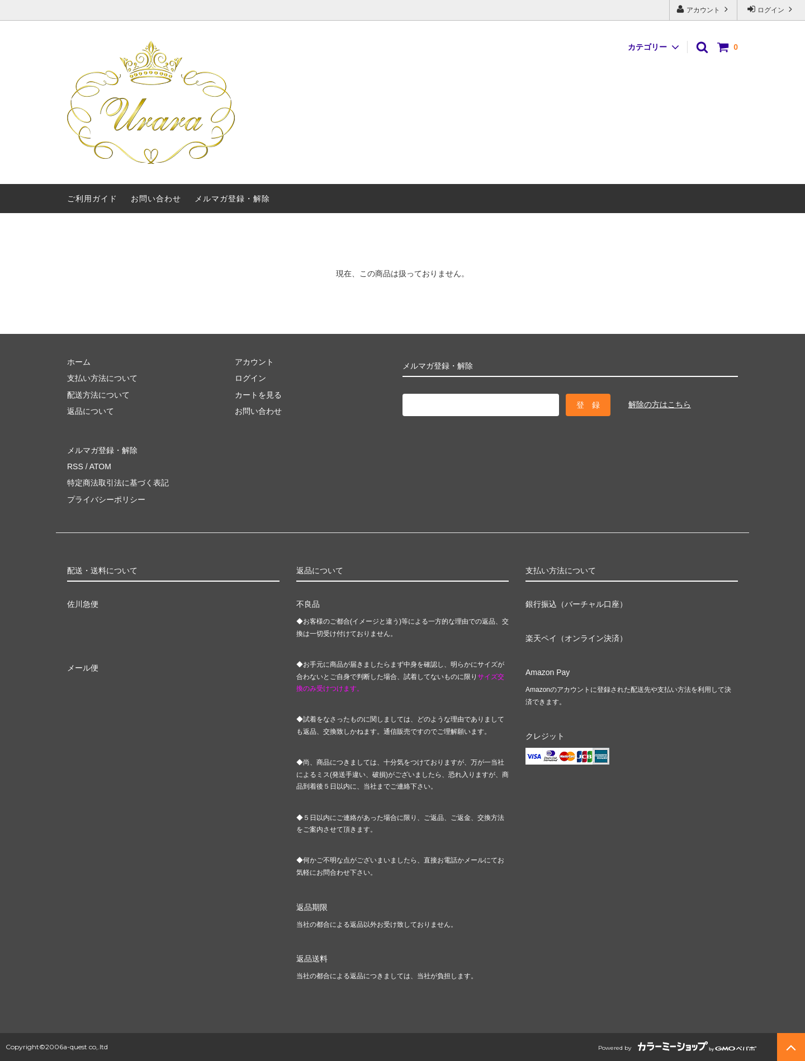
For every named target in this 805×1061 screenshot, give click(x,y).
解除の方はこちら (659, 404)
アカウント (703, 9)
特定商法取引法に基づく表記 (118, 482)
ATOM (100, 466)
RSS (75, 466)
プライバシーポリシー (106, 499)
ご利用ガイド (92, 198)
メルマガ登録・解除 (232, 198)
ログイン (771, 9)
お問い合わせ (156, 198)
